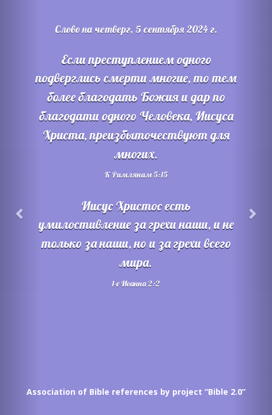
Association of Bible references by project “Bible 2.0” (136, 391)
